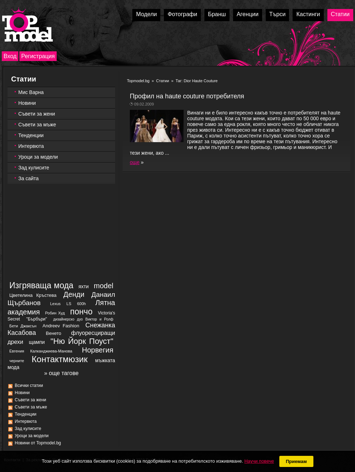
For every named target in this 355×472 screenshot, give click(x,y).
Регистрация (38, 56)
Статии (340, 14)
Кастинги (308, 14)
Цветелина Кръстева (32, 295)
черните (16, 361)
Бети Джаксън (23, 326)
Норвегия (98, 350)
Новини (27, 103)
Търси (277, 14)
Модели (146, 14)
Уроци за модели (38, 157)
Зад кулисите (33, 167)
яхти (84, 286)
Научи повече (259, 461)
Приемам (296, 461)
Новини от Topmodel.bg (38, 442)
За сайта (28, 178)
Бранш (217, 14)
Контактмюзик (59, 359)
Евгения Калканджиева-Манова (40, 351)
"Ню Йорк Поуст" (82, 341)
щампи (37, 342)
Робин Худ (55, 313)
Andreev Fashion (61, 325)
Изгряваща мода (41, 285)
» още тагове (61, 373)
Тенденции (31, 135)
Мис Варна (31, 92)
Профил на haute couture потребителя (187, 96)
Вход (10, 56)
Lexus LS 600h (68, 304)
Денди (74, 294)
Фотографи (182, 14)
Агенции (248, 14)
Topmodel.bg (138, 81)
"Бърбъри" (36, 319)
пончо (81, 311)
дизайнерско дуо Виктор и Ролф (83, 319)
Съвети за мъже (37, 124)
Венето (53, 333)
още (134, 162)
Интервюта (31, 146)
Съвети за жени (36, 114)
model (103, 286)
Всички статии (29, 385)
